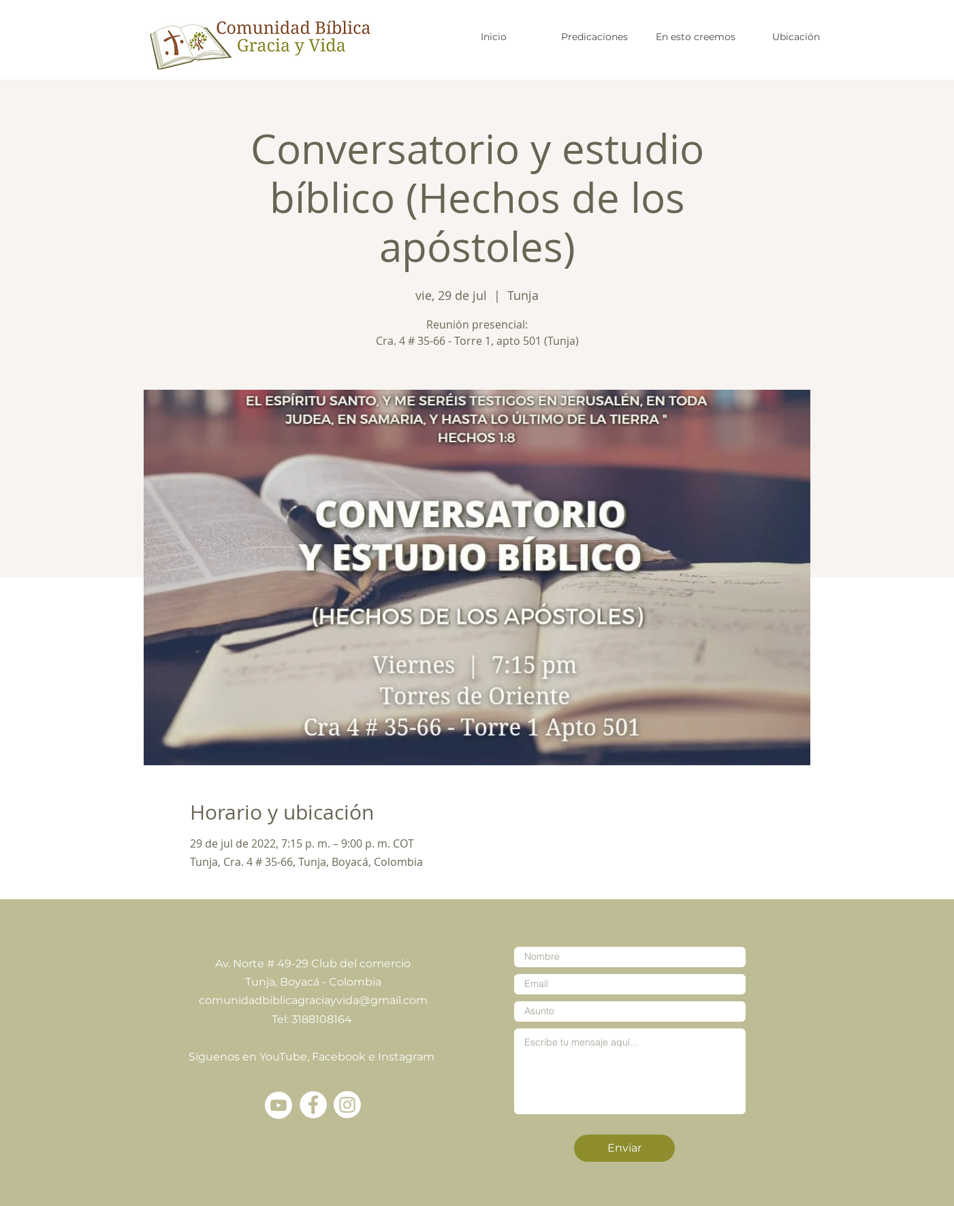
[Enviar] (624, 1148)
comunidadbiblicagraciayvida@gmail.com (313, 1000)
